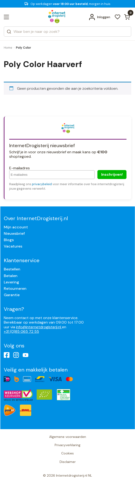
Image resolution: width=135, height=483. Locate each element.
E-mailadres (19, 168)
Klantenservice (21, 260)
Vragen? (14, 309)
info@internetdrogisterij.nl (39, 327)
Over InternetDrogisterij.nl (36, 218)
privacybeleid (42, 184)
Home (8, 48)
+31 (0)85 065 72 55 (21, 331)
